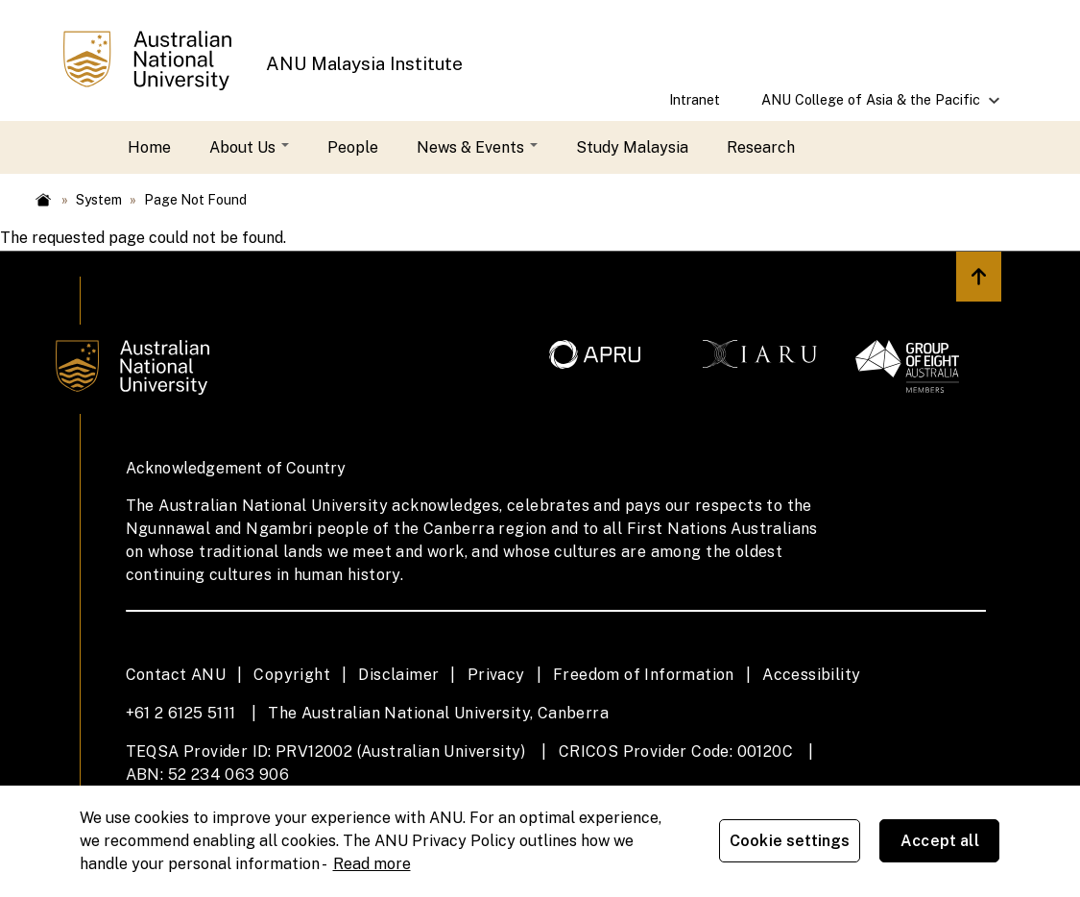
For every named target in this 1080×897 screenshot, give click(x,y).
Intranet (694, 99)
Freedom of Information (643, 675)
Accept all (940, 841)
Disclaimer (398, 675)
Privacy (496, 675)
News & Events (477, 147)
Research (761, 147)
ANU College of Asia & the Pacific (871, 106)
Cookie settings (791, 841)
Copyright (291, 675)
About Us (249, 147)
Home (149, 147)
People (352, 147)
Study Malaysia (632, 147)
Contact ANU (176, 675)
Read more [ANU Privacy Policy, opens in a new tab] (372, 863)
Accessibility (811, 675)
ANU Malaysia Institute (364, 63)
